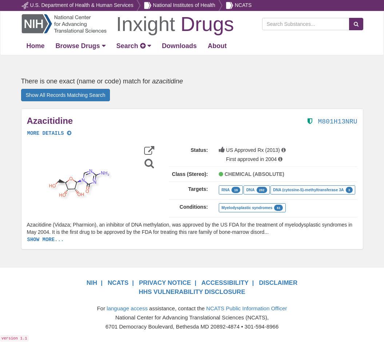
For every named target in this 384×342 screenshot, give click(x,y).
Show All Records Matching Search (66, 95)
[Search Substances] (305, 24)
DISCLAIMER (278, 282)
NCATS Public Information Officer (246, 308)
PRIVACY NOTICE (165, 282)
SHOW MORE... (45, 240)
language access (127, 308)
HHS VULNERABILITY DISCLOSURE (192, 291)
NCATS (243, 5)
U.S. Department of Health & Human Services (81, 5)
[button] (78, 182)
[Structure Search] (149, 163)
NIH (92, 282)
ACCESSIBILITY (224, 282)
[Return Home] (127, 23)
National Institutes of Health (184, 5)
